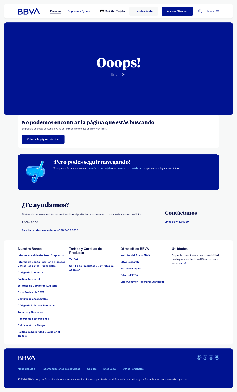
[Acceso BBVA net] (177, 11)
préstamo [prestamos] (136, 168)
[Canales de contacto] (177, 221)
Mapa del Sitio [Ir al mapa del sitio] (26, 368)
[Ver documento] (36, 306)
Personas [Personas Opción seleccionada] (55, 11)
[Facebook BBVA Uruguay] (199, 357)
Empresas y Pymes (78, 11)
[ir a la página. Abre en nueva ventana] (135, 255)
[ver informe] (31, 292)
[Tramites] (30, 312)
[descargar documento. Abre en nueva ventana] (29, 279)
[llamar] (50, 230)
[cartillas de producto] (93, 268)
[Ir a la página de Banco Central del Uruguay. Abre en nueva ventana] (31, 325)
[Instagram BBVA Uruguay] (211, 357)
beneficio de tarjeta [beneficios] (100, 168)
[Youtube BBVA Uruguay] (217, 357)
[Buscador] (200, 11)
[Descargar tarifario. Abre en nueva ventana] (74, 259)
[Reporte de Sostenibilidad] (33, 319)
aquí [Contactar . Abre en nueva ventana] (183, 263)
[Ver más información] (142, 282)
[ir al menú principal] (43, 139)
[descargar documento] (30, 273)
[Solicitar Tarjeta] (112, 11)
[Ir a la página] (129, 262)
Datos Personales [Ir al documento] (133, 368)
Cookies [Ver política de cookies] (91, 368)
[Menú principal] (213, 11)
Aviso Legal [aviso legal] (109, 368)
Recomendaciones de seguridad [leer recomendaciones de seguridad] (61, 368)
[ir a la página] (33, 299)
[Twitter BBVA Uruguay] (205, 357)
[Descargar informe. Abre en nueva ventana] (41, 264)
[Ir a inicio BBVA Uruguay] (29, 11)
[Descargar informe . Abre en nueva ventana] (41, 255)
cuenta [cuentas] (121, 168)
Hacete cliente (144, 11)
